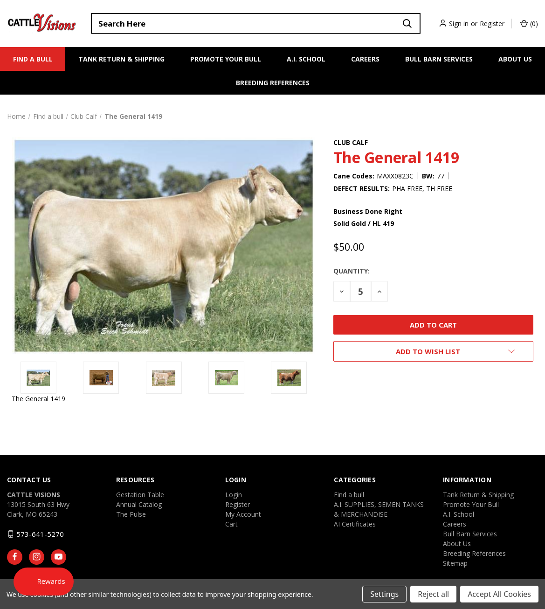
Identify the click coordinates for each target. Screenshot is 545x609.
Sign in (459, 23)
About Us (515, 59)
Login (233, 494)
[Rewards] (45, 581)
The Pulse (131, 514)
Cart (231, 524)
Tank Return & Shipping (121, 59)
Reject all (433, 594)
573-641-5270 (40, 534)
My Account (243, 514)
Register (492, 23)
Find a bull (33, 59)
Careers (365, 59)
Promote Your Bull (225, 59)
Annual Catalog (139, 504)
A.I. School (306, 59)
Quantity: (351, 271)
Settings (384, 594)
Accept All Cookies (499, 594)
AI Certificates (355, 524)
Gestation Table (140, 494)
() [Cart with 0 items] (529, 23)
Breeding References (273, 82)
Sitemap (455, 563)
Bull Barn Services (439, 59)
